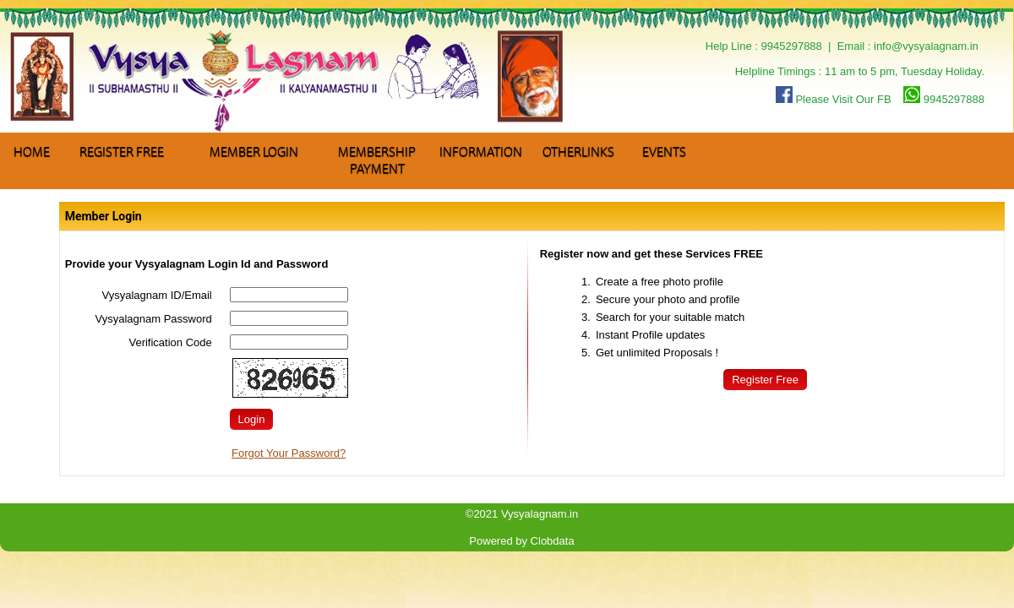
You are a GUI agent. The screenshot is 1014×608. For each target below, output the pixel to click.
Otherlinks (578, 152)
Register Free (121, 152)
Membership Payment (377, 160)
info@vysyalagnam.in (926, 46)
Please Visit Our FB (833, 99)
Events (664, 152)
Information (480, 152)
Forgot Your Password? (289, 453)
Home (32, 152)
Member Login (254, 152)
